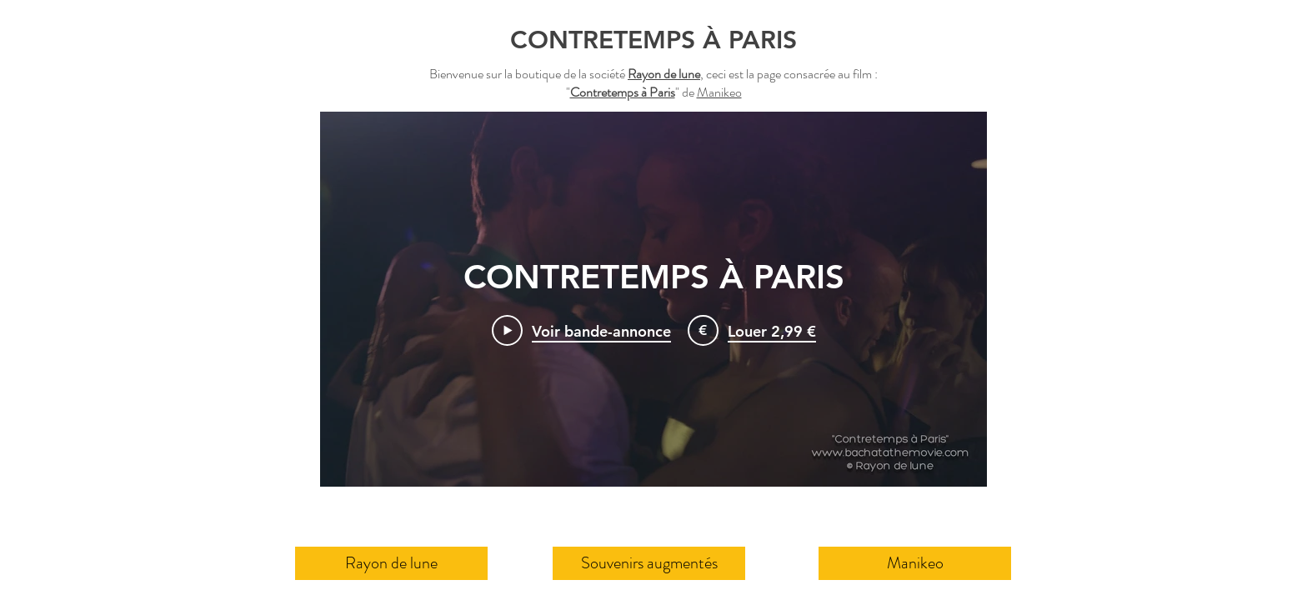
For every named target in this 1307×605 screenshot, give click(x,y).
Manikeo (719, 92)
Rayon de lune (664, 73)
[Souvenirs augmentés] (649, 563)
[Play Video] (581, 330)
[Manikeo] (915, 563)
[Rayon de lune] (391, 563)
